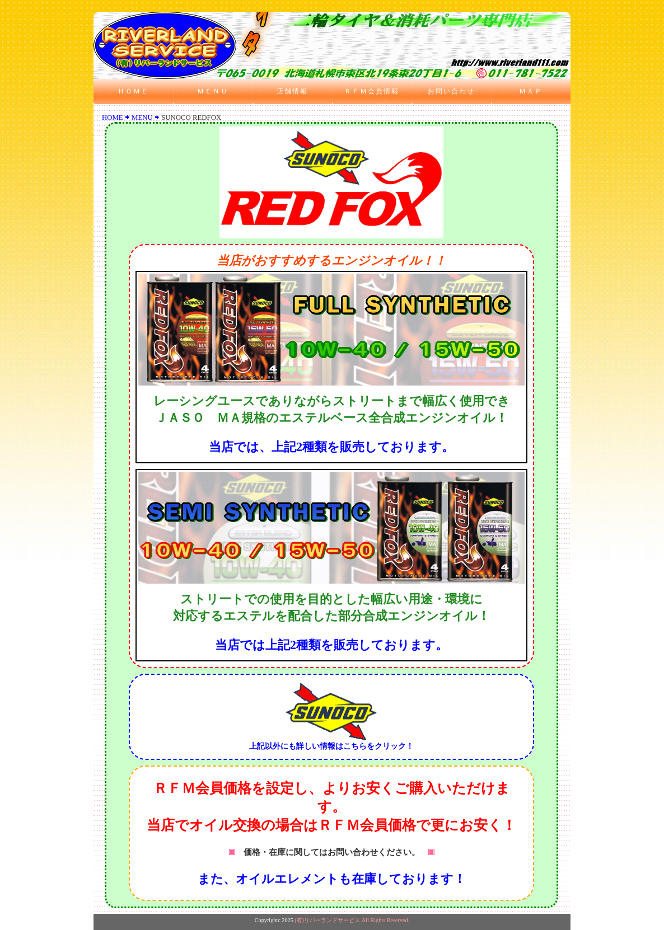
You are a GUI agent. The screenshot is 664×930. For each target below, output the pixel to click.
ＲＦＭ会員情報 (371, 91)
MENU (142, 117)
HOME (112, 117)
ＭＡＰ (531, 91)
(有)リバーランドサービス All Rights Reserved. (351, 920)
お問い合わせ (451, 91)
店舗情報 (292, 91)
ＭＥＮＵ (212, 91)
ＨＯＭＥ (133, 91)
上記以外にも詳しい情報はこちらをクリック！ (331, 742)
